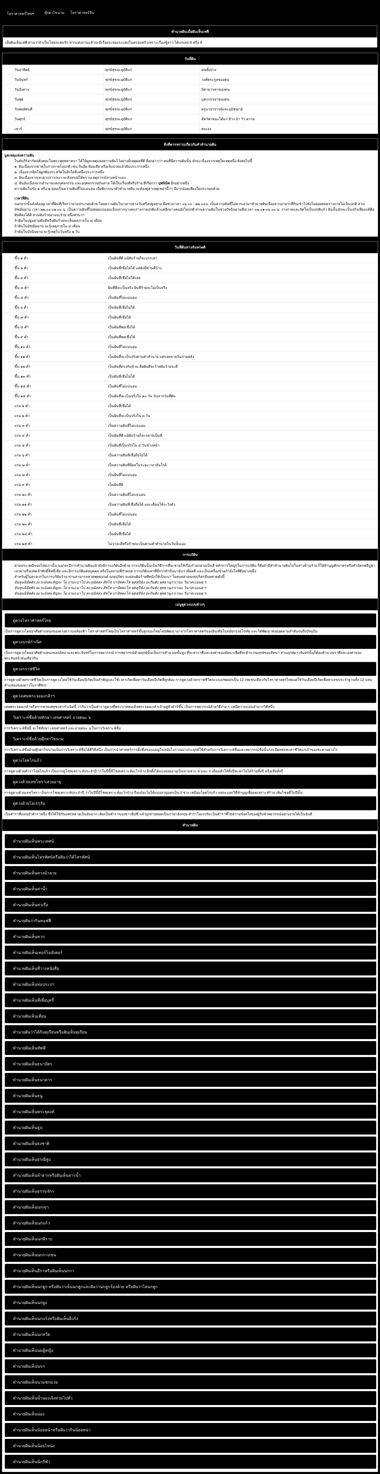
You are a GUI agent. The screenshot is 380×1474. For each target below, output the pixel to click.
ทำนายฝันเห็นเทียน (29, 1016)
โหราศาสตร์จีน (82, 13)
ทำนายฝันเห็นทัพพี (29, 1048)
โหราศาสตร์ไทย (20, 14)
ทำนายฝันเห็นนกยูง (30, 1302)
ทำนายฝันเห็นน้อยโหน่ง (34, 1446)
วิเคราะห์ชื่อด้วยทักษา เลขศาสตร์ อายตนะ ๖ (52, 717)
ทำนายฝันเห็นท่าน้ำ (30, 889)
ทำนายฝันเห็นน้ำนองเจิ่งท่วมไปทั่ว (43, 1398)
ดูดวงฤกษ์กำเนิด (27, 642)
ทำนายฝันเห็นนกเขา (31, 1207)
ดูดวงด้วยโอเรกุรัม (29, 803)
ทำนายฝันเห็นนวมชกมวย (35, 1382)
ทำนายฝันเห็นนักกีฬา (31, 1462)
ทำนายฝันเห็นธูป (27, 1127)
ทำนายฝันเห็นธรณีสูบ (32, 1159)
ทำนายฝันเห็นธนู (28, 1096)
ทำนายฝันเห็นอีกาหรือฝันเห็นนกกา (43, 1271)
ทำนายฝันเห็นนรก (29, 1366)
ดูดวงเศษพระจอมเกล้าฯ (34, 696)
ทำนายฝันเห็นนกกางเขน (34, 1255)
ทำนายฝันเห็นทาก (29, 937)
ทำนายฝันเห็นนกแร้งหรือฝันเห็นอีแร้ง (45, 1318)
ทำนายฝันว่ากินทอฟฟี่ (32, 921)
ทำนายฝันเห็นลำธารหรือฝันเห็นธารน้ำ (47, 1175)
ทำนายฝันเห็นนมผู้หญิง (33, 1350)
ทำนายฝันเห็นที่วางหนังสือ (36, 968)
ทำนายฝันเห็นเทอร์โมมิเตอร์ (37, 952)
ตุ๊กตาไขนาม (54, 13)
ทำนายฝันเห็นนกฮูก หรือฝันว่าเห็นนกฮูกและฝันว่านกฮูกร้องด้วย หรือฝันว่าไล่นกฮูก (85, 1287)
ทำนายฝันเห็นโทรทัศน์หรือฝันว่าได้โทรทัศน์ (51, 857)
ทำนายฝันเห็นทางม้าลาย (34, 873)
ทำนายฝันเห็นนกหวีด (31, 1334)
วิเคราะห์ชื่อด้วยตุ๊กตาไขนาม (38, 739)
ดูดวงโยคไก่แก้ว (27, 760)
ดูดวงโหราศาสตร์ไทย (32, 620)
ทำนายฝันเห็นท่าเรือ (30, 905)
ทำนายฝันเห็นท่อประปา (33, 984)
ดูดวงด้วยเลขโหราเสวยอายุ (37, 782)
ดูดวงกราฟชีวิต (26, 669)
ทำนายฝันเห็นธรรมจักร (33, 1191)
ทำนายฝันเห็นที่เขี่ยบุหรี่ (33, 1000)
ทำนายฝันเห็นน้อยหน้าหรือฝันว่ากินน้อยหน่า (52, 1430)
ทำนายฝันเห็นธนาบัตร (32, 1064)
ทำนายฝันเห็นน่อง (29, 1414)
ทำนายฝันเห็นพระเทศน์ (33, 841)
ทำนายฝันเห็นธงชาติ (31, 1143)
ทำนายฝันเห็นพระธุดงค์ (33, 1112)
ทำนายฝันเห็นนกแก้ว (31, 1223)
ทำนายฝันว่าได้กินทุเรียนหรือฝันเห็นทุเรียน (50, 1032)
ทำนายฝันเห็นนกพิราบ (32, 1239)
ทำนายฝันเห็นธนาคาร (32, 1080)
